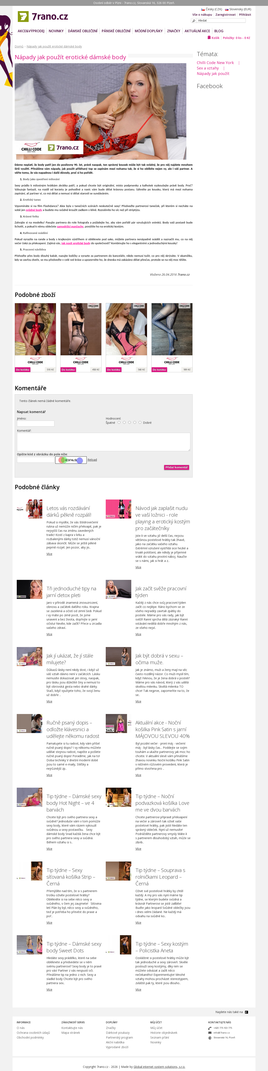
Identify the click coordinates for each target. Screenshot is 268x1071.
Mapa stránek (70, 1033)
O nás (21, 1028)
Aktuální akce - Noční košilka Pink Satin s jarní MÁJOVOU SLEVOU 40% (162, 729)
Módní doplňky (149, 31)
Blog (218, 31)
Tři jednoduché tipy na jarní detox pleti (71, 591)
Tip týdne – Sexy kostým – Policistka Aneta (161, 947)
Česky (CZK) (210, 9)
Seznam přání (159, 1037)
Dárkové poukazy (118, 1033)
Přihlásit (245, 15)
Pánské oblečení (116, 31)
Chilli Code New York (215, 62)
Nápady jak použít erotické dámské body (54, 46)
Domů (19, 46)
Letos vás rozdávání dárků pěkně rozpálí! (68, 511)
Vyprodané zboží (117, 1047)
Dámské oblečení (82, 31)
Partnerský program (119, 1037)
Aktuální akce (197, 31)
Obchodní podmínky (30, 1037)
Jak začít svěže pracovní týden (160, 591)
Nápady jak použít (213, 73)
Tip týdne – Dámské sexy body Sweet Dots (73, 947)
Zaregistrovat (225, 15)
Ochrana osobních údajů (33, 1033)
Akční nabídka (115, 1042)
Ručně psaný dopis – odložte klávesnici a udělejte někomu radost (72, 729)
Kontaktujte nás (72, 1028)
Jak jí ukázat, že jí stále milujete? (69, 659)
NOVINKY (56, 31)
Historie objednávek (163, 1033)
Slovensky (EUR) (237, 9)
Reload (92, 460)
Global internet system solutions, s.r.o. (159, 1067)
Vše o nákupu (202, 15)
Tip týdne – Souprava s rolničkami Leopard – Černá (160, 877)
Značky (173, 31)
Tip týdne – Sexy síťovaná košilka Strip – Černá (70, 877)
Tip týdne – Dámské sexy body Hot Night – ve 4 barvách (73, 803)
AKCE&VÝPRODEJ (31, 31)
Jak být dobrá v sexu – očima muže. (159, 659)
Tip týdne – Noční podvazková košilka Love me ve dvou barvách (162, 803)
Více (49, 554)
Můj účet (156, 1028)
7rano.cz (183, 274)
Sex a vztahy (208, 68)
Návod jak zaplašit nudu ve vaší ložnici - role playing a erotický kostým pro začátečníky (162, 518)
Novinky (155, 1042)
